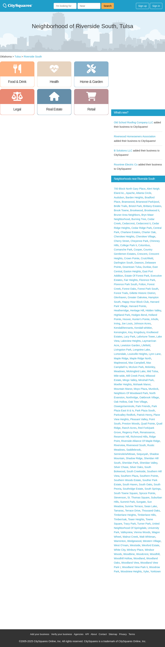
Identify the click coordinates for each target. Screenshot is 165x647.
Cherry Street (121, 241)
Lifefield (145, 345)
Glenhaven (120, 297)
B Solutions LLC (123, 150)
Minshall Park (146, 380)
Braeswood (128, 201)
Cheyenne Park (139, 241)
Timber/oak (120, 519)
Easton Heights (132, 271)
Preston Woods (130, 423)
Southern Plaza (129, 475)
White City (119, 549)
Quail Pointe (148, 423)
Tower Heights (136, 519)
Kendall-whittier (143, 327)
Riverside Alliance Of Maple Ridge (140, 441)
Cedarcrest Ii (143, 223)
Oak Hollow (120, 401)
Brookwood (136, 210)
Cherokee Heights (124, 236)
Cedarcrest (128, 223)
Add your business (39, 634)
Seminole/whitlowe (124, 454)
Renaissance (147, 432)
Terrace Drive (132, 510)
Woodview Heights (131, 571)
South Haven (129, 484)
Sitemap (113, 634)
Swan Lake (150, 506)
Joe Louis (127, 323)
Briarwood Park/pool (147, 201)
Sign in (156, 5)
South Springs (153, 488)
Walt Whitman (147, 536)
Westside (135, 545)
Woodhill (155, 554)
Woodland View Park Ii (135, 567)
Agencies (78, 634)
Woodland (139, 558)
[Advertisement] (138, 83)
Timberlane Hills (146, 514)
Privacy (123, 634)
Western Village (152, 541)
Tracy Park (130, 523)
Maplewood (120, 362)
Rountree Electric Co (126, 164)
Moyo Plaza (140, 388)
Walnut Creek (130, 536)
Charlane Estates (130, 232)
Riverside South (33, 56)
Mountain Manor (123, 388)
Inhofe (154, 319)
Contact (103, 634)
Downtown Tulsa (132, 266)
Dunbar (147, 266)
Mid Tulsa (152, 371)
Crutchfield (147, 258)
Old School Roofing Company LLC (133, 122)
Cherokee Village (145, 236)
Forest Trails (121, 293)
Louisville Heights (137, 354)
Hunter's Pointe (141, 319)
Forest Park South (148, 288)
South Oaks (145, 484)
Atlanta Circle (143, 193)
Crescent (142, 253)
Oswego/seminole (124, 406)
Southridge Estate (133, 488)
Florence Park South (125, 284)
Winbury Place (135, 549)
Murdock (153, 388)
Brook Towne (121, 210)
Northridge (132, 397)
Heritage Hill (137, 310)
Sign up (142, 5)
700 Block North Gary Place (129, 188)
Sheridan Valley (148, 462)
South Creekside (136, 471)
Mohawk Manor (141, 384)
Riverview (119, 445)
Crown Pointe (131, 258)
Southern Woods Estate (127, 480)
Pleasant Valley (138, 419)
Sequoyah (142, 454)
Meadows (119, 371)
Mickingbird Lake (135, 371)
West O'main (121, 545)
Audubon (119, 197)
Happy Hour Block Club (135, 301)
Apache (130, 193)
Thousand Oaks (151, 510)
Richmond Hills (139, 436)
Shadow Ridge (134, 458)
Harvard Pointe (137, 306)
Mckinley (150, 367)
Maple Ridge (121, 358)
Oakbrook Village (149, 397)
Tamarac (119, 510)
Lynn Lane (155, 354)
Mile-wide (119, 375)
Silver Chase (121, 467)
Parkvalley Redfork (124, 414)
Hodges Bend (139, 314)
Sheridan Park (130, 462)
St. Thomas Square (139, 497)
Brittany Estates (152, 206)
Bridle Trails (120, 206)
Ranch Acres (129, 427)
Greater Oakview (137, 297)
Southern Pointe (149, 475)
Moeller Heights (123, 384)
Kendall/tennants (123, 327)
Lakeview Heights (131, 340)
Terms (132, 634)
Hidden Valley (153, 310)
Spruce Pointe (147, 493)
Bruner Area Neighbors (127, 214)
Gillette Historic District (142, 293)
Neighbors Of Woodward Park (131, 393)
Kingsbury (139, 332)
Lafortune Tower (146, 336)
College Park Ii (128, 245)
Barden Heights (134, 197)
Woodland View (130, 562)
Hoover (127, 319)
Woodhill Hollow (123, 558)
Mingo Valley (129, 380)
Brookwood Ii (151, 210)
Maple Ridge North (140, 358)
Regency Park (130, 432)
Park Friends (143, 406)
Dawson (139, 262)
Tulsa (18, 56)
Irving (117, 323)
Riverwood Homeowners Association (134, 136)
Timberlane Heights (125, 514)
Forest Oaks (129, 288)
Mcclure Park (136, 367)
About (94, 634)
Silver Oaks (136, 467)
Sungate (141, 501)
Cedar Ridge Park (141, 227)
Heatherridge (121, 310)
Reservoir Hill (121, 436)
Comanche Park (123, 249)
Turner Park (144, 523)
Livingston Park (122, 349)
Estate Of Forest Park (137, 275)
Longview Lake (141, 349)
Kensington (120, 332)
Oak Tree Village (137, 401)
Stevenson (120, 497)
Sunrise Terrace (134, 506)
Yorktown (155, 571)
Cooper (138, 249)
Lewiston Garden (130, 345)
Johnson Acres (142, 323)
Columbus (144, 245)
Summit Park (127, 501)
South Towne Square (126, 493)
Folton (142, 284)
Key (130, 332)
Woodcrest (142, 554)
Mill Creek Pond (135, 375)
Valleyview (126, 532)
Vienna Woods (142, 532)
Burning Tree (138, 219)
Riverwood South (136, 445)
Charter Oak (149, 232)
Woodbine (129, 554)
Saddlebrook (133, 449)
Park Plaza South (145, 410)
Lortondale (120, 354)
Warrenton (120, 541)
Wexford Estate (150, 545)
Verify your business (61, 634)
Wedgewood (134, 541)
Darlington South (123, 262)
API (87, 634)
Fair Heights (131, 280)
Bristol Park (135, 206)
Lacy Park (129, 336)
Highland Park (122, 314)
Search (108, 5)
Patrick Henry (144, 414)
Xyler (146, 571)
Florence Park (147, 280)
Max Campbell (136, 362)
